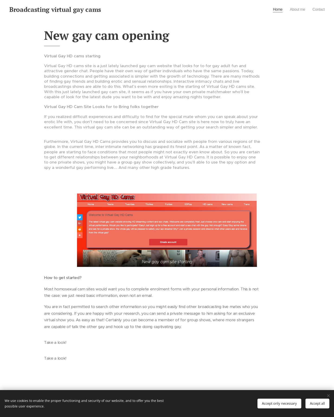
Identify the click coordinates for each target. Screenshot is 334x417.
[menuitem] (275, 9)
